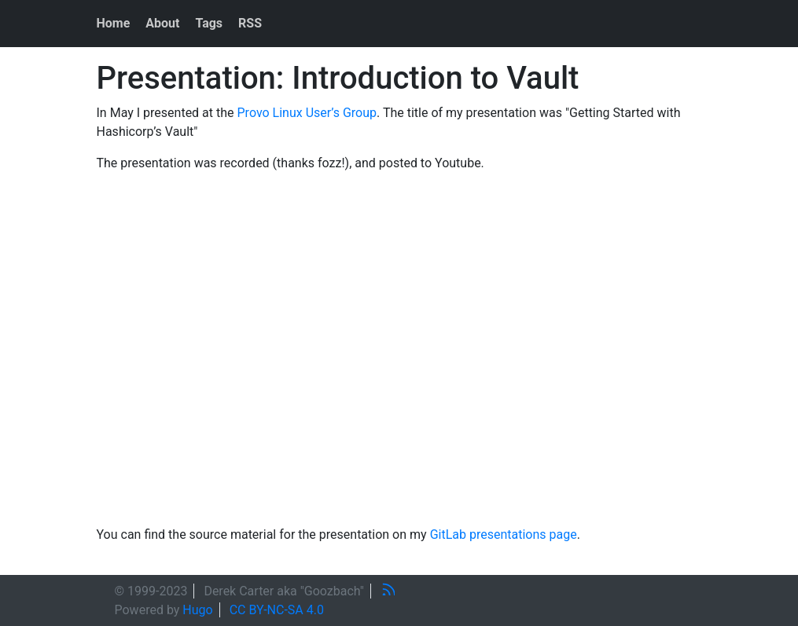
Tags (208, 23)
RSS (250, 23)
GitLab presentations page (503, 534)
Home (114, 23)
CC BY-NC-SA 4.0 (277, 609)
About (162, 23)
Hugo (197, 609)
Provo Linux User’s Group (307, 112)
